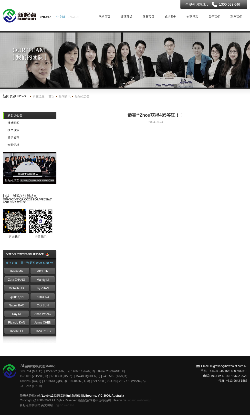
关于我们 (62, 395)
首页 (51, 96)
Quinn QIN (17, 297)
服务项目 (77, 395)
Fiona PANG (43, 331)
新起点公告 (82, 96)
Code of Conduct (40, 395)
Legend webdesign (139, 400)
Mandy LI (43, 279)
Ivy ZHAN (42, 288)
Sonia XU (43, 297)
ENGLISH (74, 17)
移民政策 (13, 130)
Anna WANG (42, 314)
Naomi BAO (16, 305)
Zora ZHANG (16, 279)
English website (64, 405)
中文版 (60, 17)
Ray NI (16, 314)
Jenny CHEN (42, 322)
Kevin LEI (16, 331)
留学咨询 (13, 137)
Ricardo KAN (16, 322)
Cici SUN (43, 305)
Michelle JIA (17, 288)
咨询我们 (15, 236)
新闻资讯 (65, 96)
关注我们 (41, 236)
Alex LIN (42, 271)
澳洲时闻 (13, 122)
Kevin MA (16, 271)
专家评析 (13, 144)
